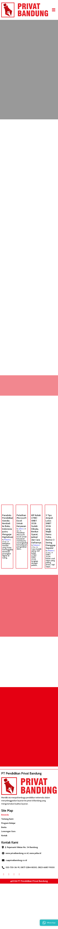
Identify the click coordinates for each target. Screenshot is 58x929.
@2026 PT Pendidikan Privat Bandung (29, 881)
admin (21, 529)
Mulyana (7, 540)
